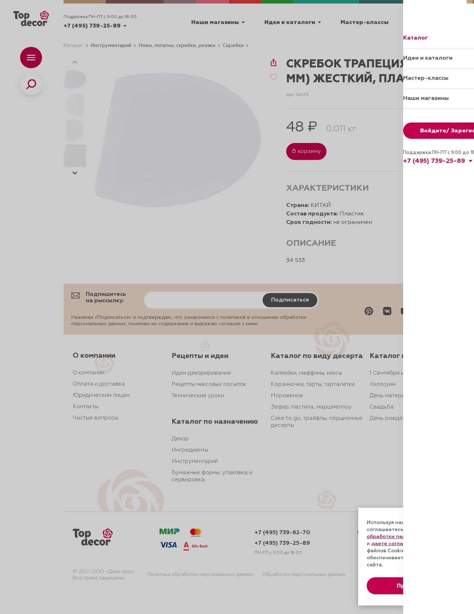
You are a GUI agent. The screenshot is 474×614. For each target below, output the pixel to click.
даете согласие (391, 543)
